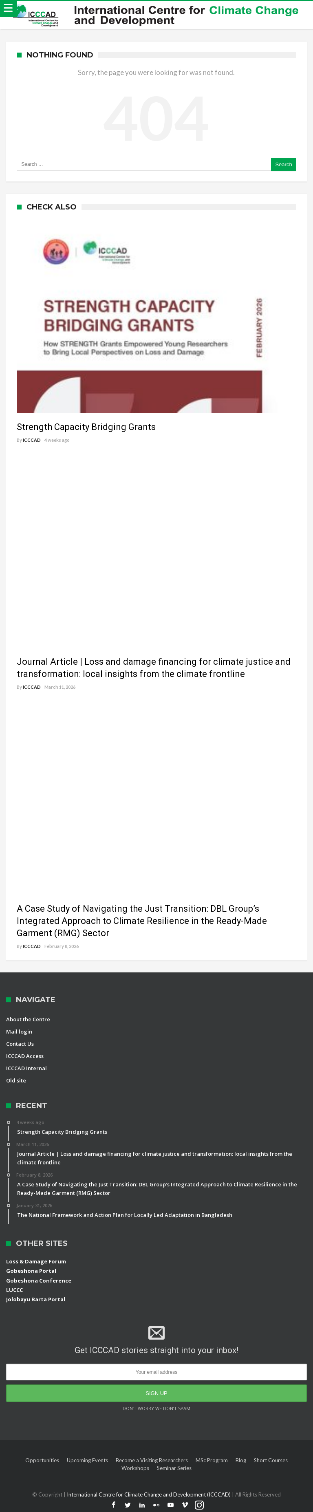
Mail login (19, 1031)
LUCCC (14, 1290)
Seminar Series (174, 1468)
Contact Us (20, 1043)
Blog (241, 1460)
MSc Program (212, 1460)
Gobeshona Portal (31, 1270)
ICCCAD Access (25, 1056)
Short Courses (271, 1460)
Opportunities (42, 1460)
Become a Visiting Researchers (152, 1460)
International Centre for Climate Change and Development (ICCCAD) (149, 1494)
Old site (16, 1080)
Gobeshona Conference (38, 1280)
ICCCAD (32, 440)
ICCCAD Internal (26, 1068)
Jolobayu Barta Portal (35, 1299)
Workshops (135, 1468)
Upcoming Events (87, 1460)
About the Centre (28, 1019)
